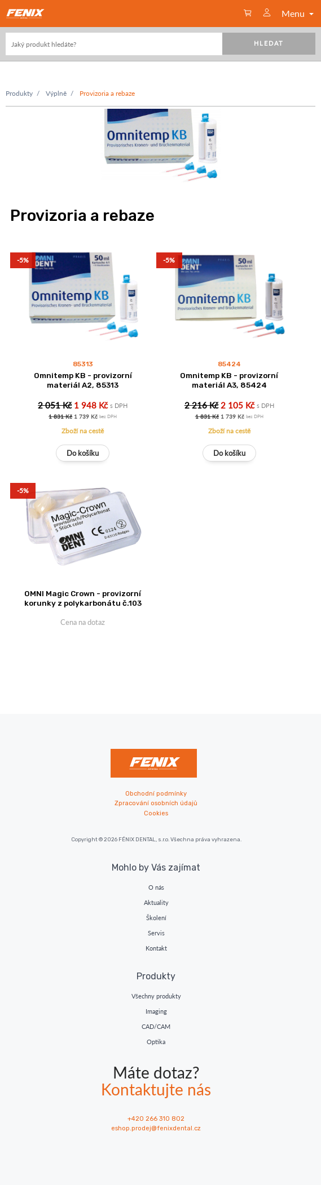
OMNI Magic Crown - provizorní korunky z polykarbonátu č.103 (83, 598)
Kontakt (156, 948)
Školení (156, 917)
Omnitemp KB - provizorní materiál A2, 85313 (83, 380)
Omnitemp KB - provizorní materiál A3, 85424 (229, 380)
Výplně (56, 93)
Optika (156, 1041)
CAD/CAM (156, 1026)
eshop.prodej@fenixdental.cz (156, 1128)
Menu (299, 13)
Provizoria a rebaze (107, 93)
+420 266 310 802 (155, 1118)
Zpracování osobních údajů (156, 803)
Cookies (156, 813)
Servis (156, 933)
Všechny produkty (156, 996)
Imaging (156, 1011)
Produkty (19, 93)
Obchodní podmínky (156, 793)
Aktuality (156, 902)
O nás (156, 887)
